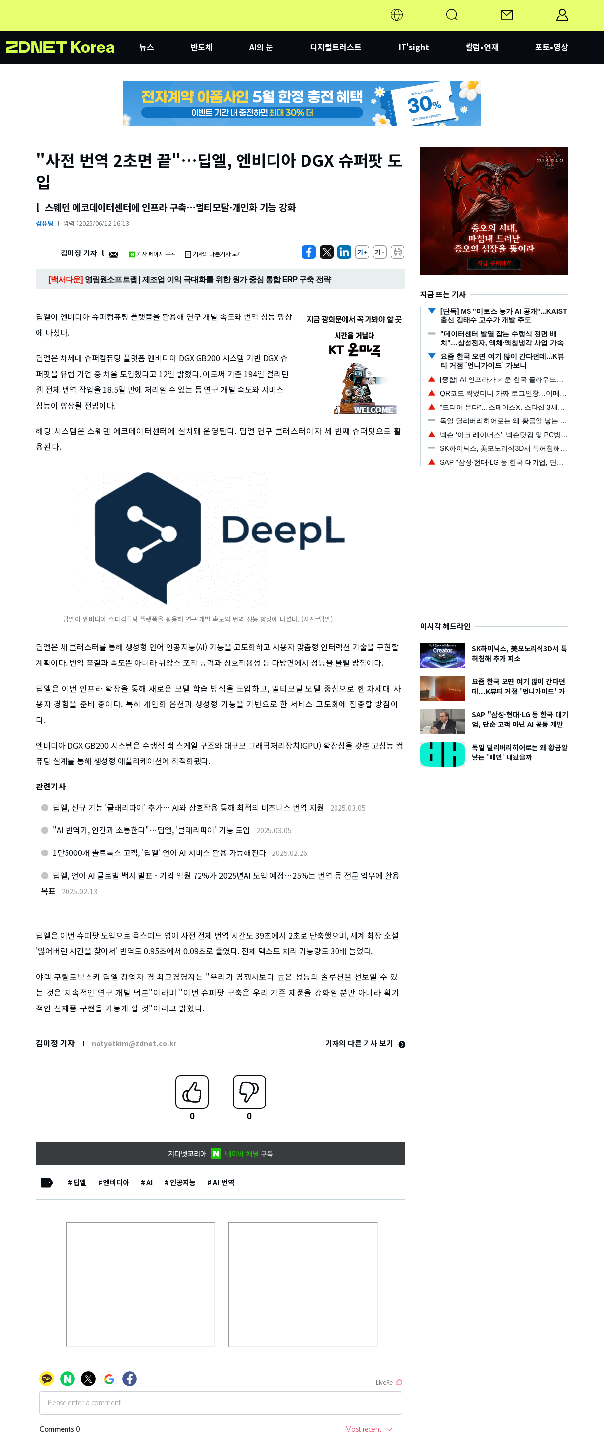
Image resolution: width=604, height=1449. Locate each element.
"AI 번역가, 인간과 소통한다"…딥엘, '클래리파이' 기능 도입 (151, 830)
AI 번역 (223, 1182)
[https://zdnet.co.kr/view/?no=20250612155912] (309, 252)
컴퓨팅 (45, 223)
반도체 (202, 47)
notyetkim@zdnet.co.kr (134, 1043)
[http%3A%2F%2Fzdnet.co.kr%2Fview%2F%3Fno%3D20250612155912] (344, 252)
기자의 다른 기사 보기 (365, 1043)
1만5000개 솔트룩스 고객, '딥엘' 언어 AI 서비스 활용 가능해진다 (159, 852)
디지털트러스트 (336, 47)
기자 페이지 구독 (152, 254)
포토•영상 (551, 47)
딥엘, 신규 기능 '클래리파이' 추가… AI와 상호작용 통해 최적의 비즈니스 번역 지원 (188, 807)
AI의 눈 (261, 47)
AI (149, 1182)
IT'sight (414, 47)
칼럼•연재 (482, 47)
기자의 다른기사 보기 (213, 254)
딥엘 (79, 1182)
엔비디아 (116, 1182)
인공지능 (183, 1182)
